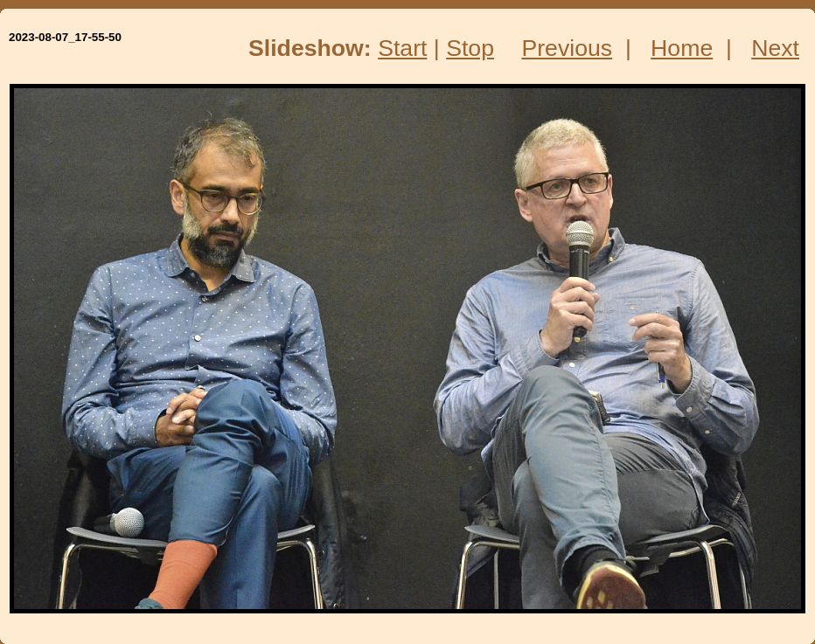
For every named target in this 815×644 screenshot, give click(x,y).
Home (682, 48)
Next (775, 48)
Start (402, 48)
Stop (470, 48)
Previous (566, 48)
